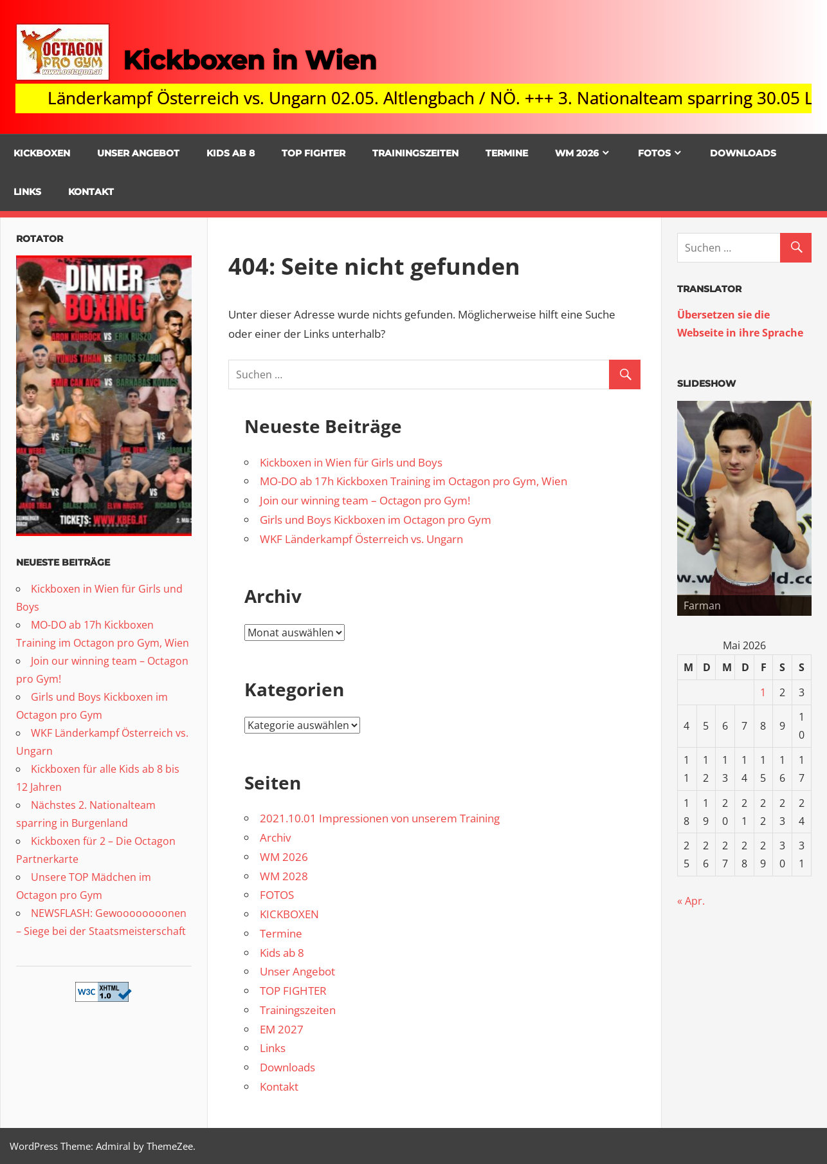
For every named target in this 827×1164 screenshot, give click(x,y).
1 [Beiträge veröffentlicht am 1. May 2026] (763, 692)
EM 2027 (282, 1029)
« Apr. (691, 901)
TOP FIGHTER (313, 153)
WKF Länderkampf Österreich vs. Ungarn (361, 538)
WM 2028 (284, 876)
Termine (507, 153)
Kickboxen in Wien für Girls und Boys (351, 462)
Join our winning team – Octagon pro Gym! (365, 500)
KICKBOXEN (42, 153)
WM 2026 (577, 153)
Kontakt (91, 192)
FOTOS (654, 153)
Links (27, 192)
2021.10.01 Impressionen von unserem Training (380, 818)
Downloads (743, 153)
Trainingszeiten (415, 153)
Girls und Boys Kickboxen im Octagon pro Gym (375, 519)
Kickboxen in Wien (250, 60)
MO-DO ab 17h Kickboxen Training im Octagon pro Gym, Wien (413, 481)
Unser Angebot (138, 153)
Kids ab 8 (230, 153)
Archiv (275, 837)
